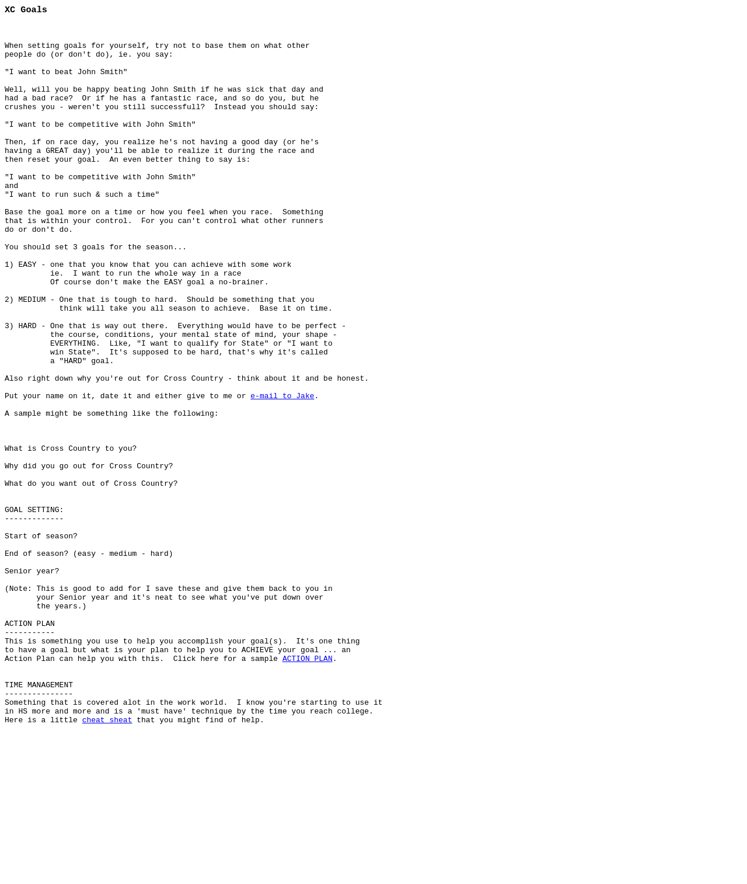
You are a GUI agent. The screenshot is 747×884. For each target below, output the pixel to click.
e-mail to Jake (282, 472)
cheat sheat (107, 860)
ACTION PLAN (307, 787)
